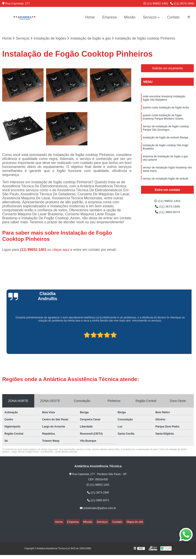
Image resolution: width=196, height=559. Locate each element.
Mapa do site (129, 522)
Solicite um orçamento (167, 69)
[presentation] (2, 341)
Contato (173, 17)
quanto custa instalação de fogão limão (166, 110)
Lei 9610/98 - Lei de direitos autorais (59, 452)
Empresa (109, 17)
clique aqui (60, 250)
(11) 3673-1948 (182, 3)
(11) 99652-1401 (155, 3)
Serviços (150, 17)
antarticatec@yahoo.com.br (98, 508)
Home (90, 17)
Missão (129, 17)
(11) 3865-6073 (167, 214)
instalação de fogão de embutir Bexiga (165, 143)
